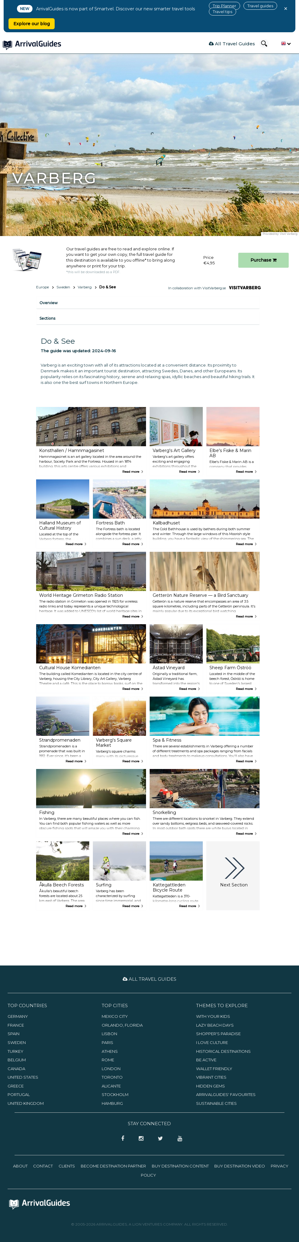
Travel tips (222, 11)
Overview (48, 303)
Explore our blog (31, 23)
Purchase (263, 260)
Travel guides (260, 5)
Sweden (63, 287)
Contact (43, 1166)
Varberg (85, 287)
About (20, 1166)
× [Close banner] (285, 8)
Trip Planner (224, 5)
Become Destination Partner (113, 1166)
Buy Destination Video (239, 1166)
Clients (67, 1166)
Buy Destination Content (180, 1166)
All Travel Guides (232, 44)
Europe (42, 287)
